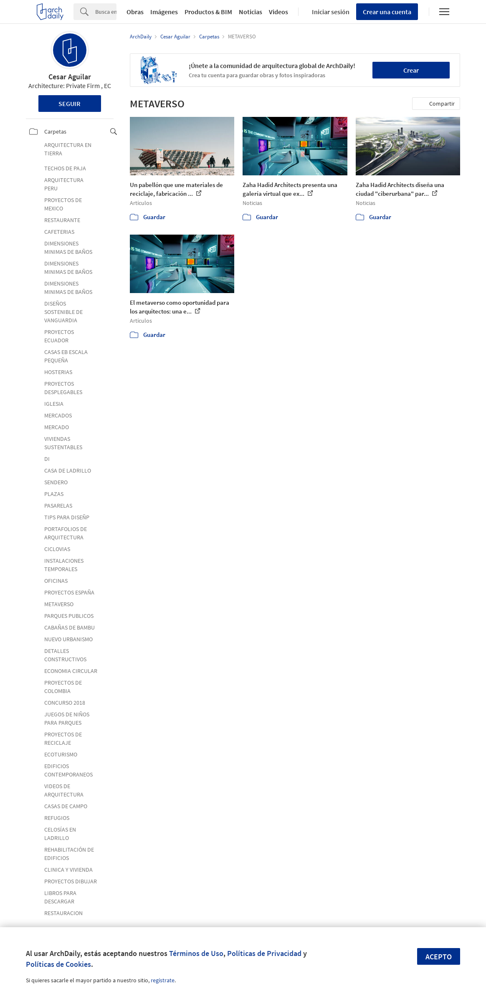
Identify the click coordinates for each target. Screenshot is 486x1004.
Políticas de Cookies (58, 964)
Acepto (438, 956)
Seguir (69, 103)
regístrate (163, 980)
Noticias (250, 11)
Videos (278, 11)
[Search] (105, 11)
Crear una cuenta (387, 12)
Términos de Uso (196, 953)
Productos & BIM (208, 11)
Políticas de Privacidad (264, 953)
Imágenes (164, 11)
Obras (135, 11)
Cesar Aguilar (69, 76)
